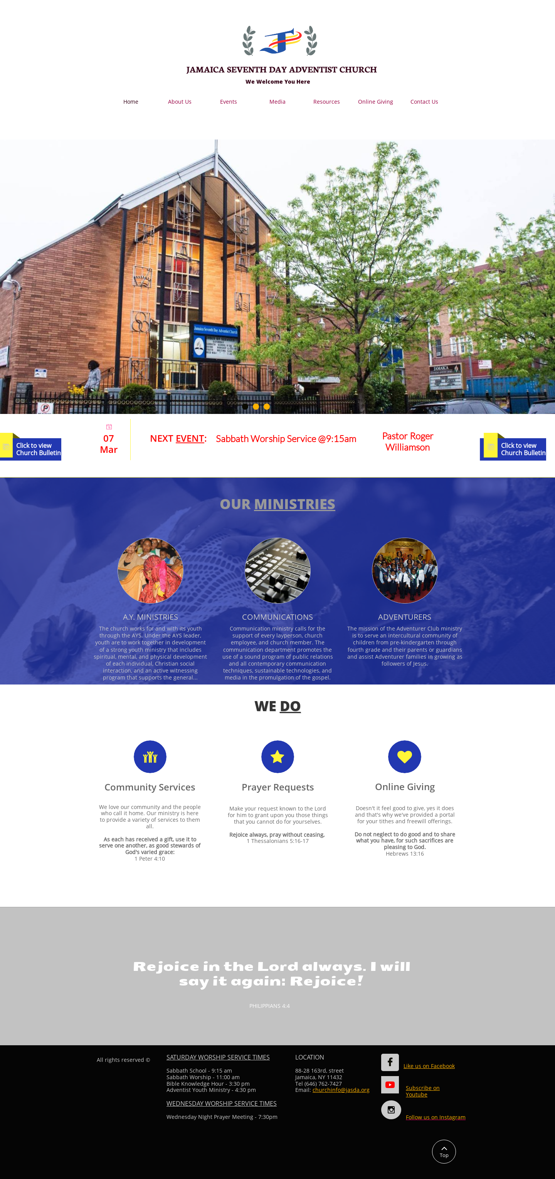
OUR (237, 503)
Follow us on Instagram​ (436, 1117)
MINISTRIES (294, 503)
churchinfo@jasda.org (341, 1089)
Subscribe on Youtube (423, 1091)
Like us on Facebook (429, 1066)
